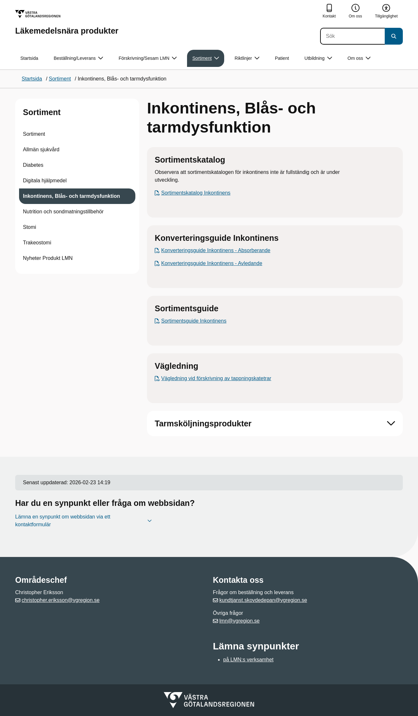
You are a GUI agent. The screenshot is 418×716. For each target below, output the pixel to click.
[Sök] (352, 36)
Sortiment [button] (205, 58)
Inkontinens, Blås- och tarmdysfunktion (71, 196)
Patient (282, 58)
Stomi (29, 227)
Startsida (29, 58)
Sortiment (42, 112)
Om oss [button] (359, 58)
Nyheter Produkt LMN (48, 258)
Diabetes (33, 165)
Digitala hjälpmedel (45, 180)
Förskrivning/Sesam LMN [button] (148, 58)
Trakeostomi (37, 242)
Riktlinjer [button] (247, 58)
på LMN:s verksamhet (248, 659)
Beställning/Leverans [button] (78, 58)
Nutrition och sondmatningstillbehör (63, 211)
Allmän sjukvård (41, 149)
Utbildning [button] (318, 58)
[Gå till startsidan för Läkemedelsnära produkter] (67, 22)
